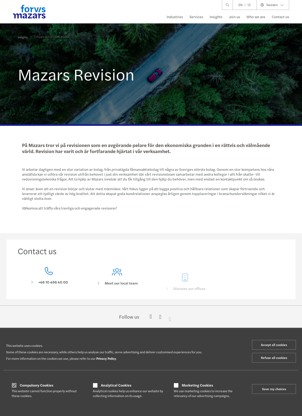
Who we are (256, 16)
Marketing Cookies (197, 385)
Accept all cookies (274, 344)
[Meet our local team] (117, 283)
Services (196, 16)
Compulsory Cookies (36, 385)
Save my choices (274, 389)
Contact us (280, 16)
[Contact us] (49, 277)
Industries (175, 16)
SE (249, 4)
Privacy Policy (106, 358)
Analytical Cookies (116, 385)
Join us (234, 16)
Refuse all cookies (274, 357)
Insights (216, 16)
